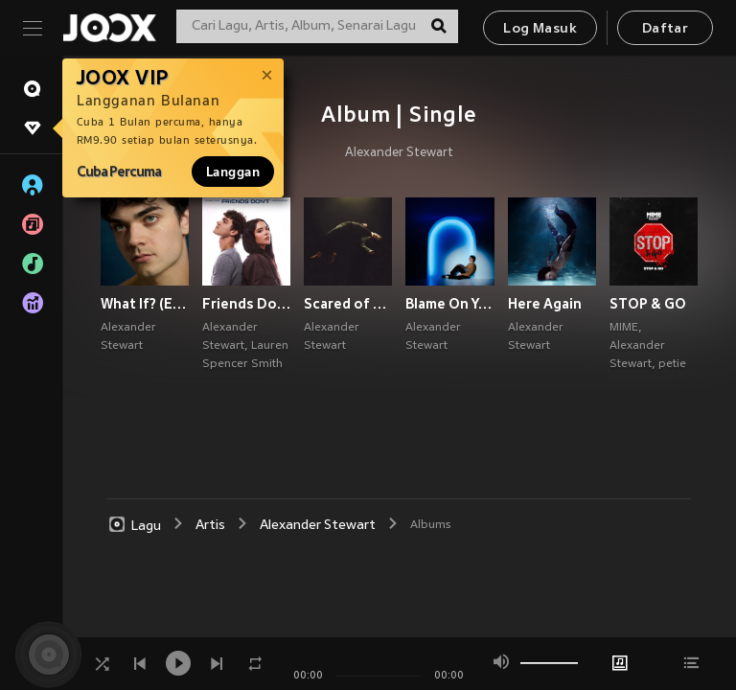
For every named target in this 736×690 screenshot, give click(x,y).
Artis (210, 525)
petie (672, 364)
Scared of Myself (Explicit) (348, 303)
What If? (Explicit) (145, 303)
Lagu (134, 525)
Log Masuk (540, 29)
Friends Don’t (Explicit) (246, 303)
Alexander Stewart (399, 153)
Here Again (545, 303)
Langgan (233, 171)
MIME (624, 327)
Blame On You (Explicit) (449, 303)
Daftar (665, 29)
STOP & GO (648, 303)
